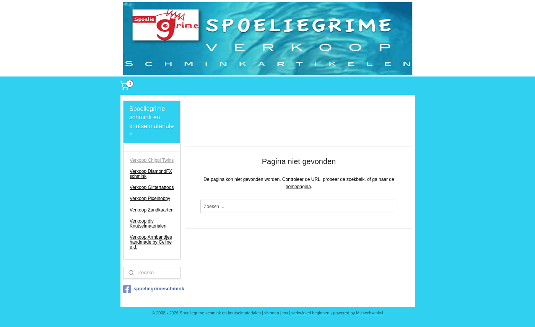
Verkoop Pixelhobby (150, 198)
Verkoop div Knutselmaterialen (148, 223)
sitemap (271, 313)
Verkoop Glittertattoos (152, 187)
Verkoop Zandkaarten (152, 210)
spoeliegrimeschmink (152, 289)
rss (285, 313)
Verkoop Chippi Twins (152, 160)
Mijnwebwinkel (369, 313)
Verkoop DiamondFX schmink (151, 174)
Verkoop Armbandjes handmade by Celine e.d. (151, 242)
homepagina (298, 186)
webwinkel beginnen (310, 313)
